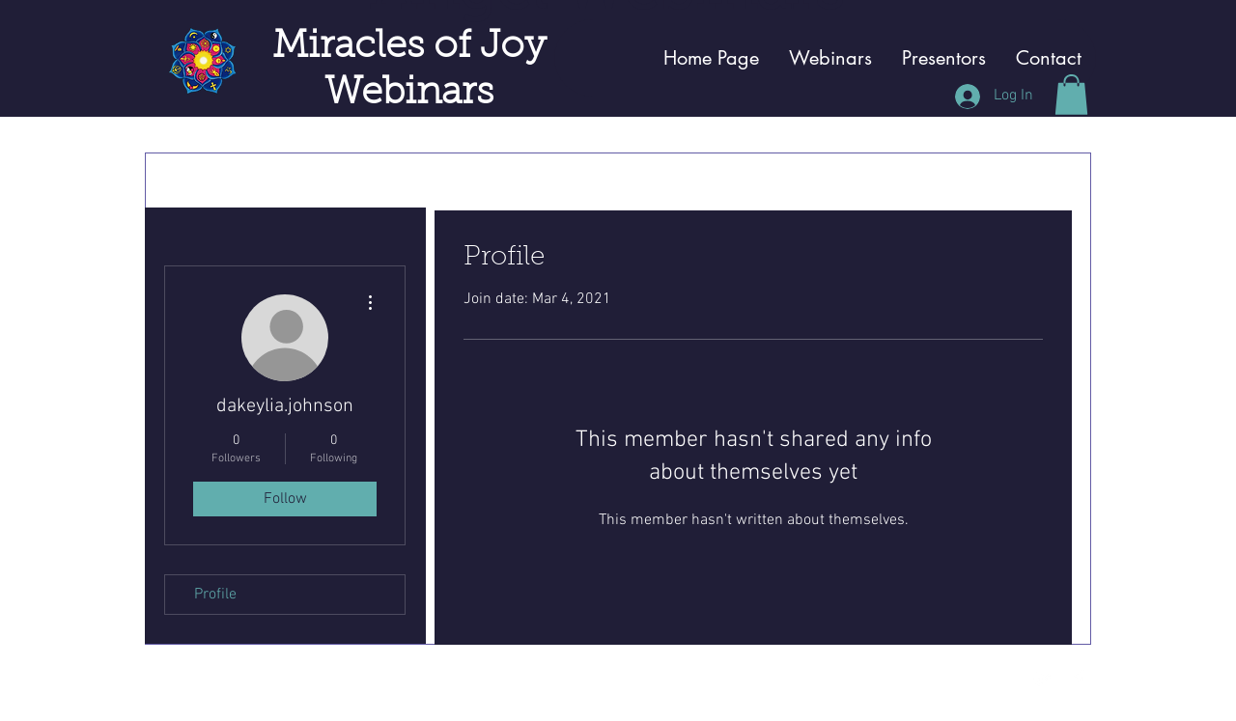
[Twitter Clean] (1043, 679)
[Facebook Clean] (1078, 679)
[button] (1071, 94)
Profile (215, 594)
